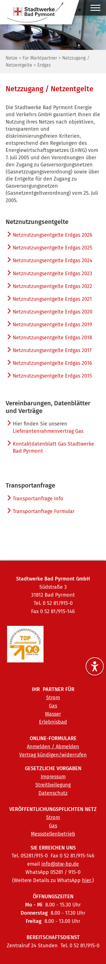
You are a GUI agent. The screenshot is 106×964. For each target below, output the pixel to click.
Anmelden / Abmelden (53, 746)
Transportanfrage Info (38, 498)
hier (86, 880)
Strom (53, 697)
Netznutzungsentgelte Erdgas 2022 (52, 286)
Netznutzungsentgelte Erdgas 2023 (52, 273)
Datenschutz (53, 793)
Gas (53, 706)
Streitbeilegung (53, 785)
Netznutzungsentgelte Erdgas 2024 (52, 260)
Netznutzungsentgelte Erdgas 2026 (52, 235)
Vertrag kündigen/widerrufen (53, 755)
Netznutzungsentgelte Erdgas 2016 (52, 363)
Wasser (53, 714)
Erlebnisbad (53, 722)
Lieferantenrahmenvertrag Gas (48, 431)
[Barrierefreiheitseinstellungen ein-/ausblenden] (94, 666)
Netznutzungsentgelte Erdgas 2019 (52, 324)
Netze (12, 58)
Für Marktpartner (40, 58)
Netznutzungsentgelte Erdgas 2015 (52, 376)
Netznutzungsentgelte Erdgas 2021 (52, 299)
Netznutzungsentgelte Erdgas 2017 (52, 350)
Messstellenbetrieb (53, 834)
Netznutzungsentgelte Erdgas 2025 (52, 248)
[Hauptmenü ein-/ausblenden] (95, 9)
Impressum (53, 777)
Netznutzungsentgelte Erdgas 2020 (52, 312)
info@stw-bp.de (60, 864)
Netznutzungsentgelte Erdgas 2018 (52, 337)
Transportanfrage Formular (44, 511)
